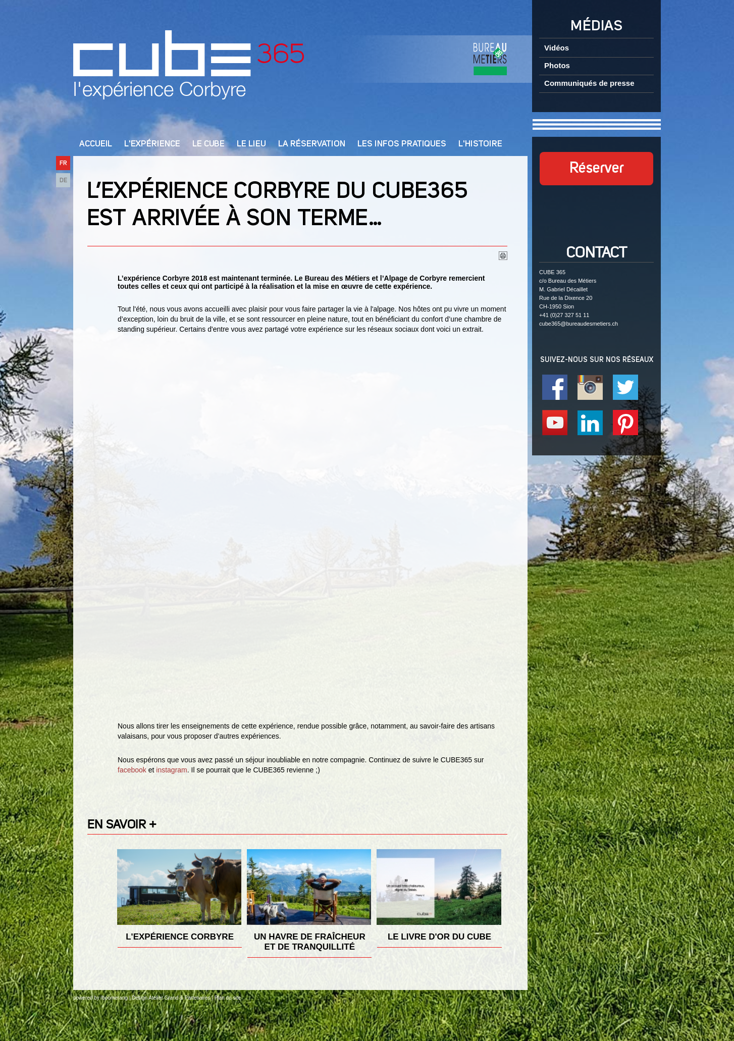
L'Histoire (480, 144)
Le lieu (251, 144)
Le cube (208, 144)
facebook (132, 770)
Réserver (596, 168)
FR (63, 163)
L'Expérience (152, 144)
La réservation (311, 144)
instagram (171, 770)
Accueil (95, 144)
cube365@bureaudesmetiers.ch (578, 324)
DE (63, 180)
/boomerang (113, 998)
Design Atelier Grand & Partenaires (171, 998)
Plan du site (228, 998)
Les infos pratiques (401, 144)
